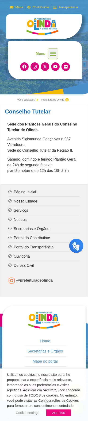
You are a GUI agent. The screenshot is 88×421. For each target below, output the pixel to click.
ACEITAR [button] (58, 413)
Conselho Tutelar (27, 111)
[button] (53, 54)
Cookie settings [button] (27, 413)
